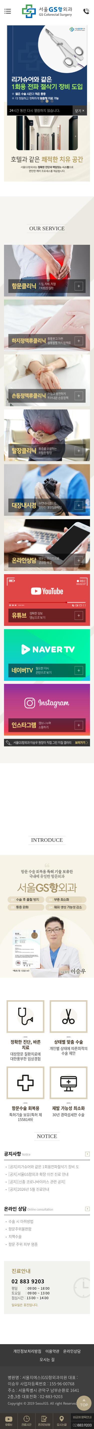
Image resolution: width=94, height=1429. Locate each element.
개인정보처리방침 (27, 1351)
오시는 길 (47, 1359)
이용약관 (52, 1351)
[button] (42, 101)
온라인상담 (72, 1351)
